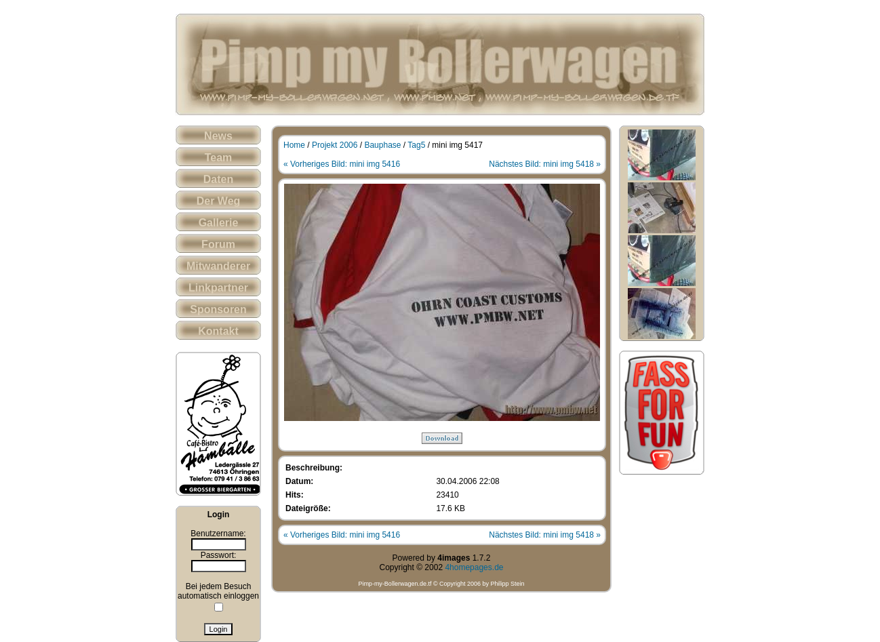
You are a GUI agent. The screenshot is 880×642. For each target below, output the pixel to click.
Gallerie (219, 222)
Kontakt (218, 331)
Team (219, 157)
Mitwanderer (218, 266)
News (218, 136)
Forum (218, 244)
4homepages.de (474, 567)
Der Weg (219, 201)
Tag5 (416, 145)
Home (294, 145)
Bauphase (382, 145)
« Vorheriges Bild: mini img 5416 (341, 164)
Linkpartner (218, 288)
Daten (218, 179)
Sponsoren (218, 309)
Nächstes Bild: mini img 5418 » (545, 164)
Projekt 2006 (334, 145)
